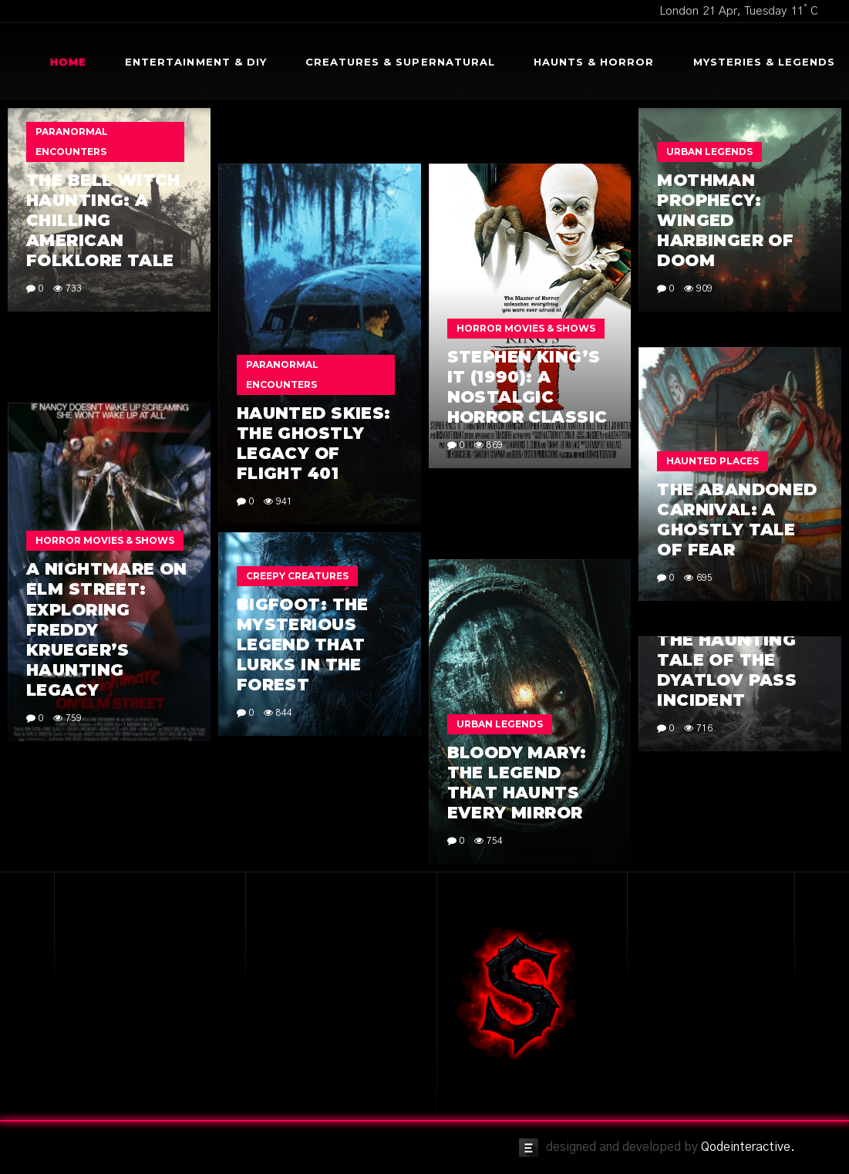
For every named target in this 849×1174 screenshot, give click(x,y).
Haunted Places (712, 461)
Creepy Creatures (297, 576)
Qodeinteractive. (748, 1147)
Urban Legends (709, 151)
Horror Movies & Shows (526, 328)
